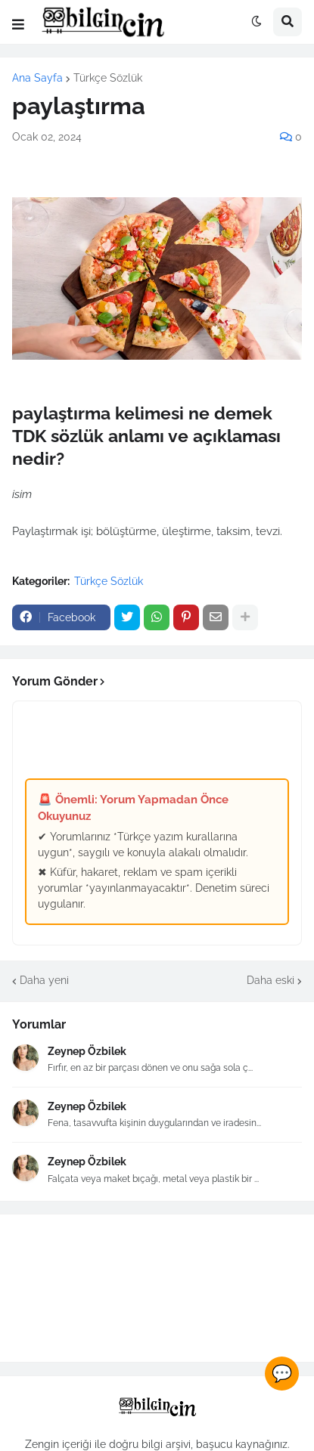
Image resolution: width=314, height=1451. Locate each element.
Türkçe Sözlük (107, 78)
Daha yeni (44, 980)
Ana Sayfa (37, 78)
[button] (18, 25)
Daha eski (270, 980)
